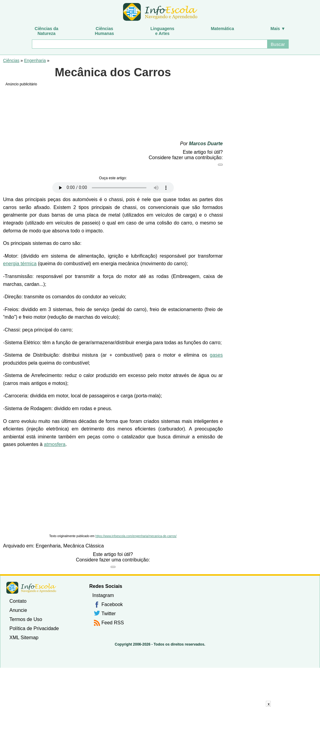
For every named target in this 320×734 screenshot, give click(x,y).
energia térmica (19, 263)
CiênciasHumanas (104, 31)
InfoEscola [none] (31, 588)
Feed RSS (113, 622)
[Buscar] (149, 44)
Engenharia (35, 60)
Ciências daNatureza (46, 31)
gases (216, 355)
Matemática (222, 28)
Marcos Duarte (206, 143)
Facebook (112, 604)
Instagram (103, 595)
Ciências (11, 60)
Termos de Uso (25, 619)
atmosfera (54, 444)
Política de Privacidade (34, 628)
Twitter (109, 613)
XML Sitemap (23, 637)
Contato (17, 601)
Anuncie (18, 610)
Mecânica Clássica (83, 545)
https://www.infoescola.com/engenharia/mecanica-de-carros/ (136, 536)
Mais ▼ (277, 28)
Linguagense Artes (162, 31)
